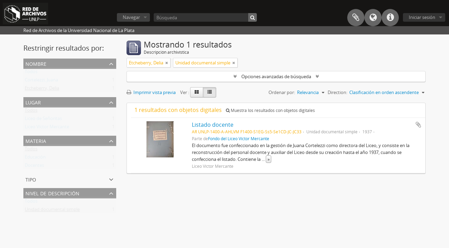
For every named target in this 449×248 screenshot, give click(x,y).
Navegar (131, 17)
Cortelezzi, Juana (41, 81)
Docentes (34, 167)
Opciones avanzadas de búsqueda (276, 76)
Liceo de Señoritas (43, 120)
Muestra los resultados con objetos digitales (270, 110)
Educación (35, 158)
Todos (31, 73)
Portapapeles (355, 17)
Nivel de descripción (52, 192)
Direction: (337, 92)
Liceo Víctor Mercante (47, 128)
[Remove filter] (166, 62)
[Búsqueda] (205, 17)
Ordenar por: (282, 92)
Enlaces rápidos (390, 17)
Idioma (373, 17)
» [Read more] (268, 159)
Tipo (30, 179)
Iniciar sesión (422, 17)
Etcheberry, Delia (42, 89)
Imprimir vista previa (151, 92)
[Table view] (209, 92)
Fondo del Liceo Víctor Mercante (238, 138)
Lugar (33, 101)
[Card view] (196, 92)
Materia (35, 140)
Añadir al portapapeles (418, 124)
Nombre (35, 63)
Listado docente (212, 124)
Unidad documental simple (52, 211)
